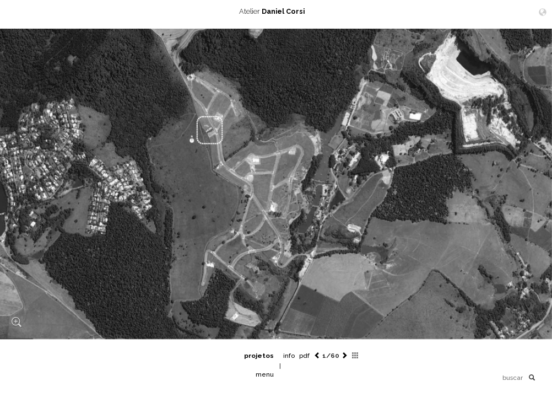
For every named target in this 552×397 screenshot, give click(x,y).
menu (265, 374)
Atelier (276, 11)
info (289, 356)
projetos (259, 356)
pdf (304, 356)
